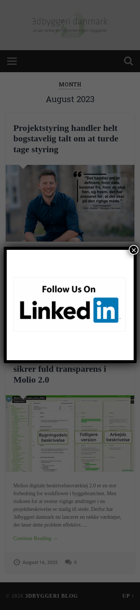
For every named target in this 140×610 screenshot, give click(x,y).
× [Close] (133, 250)
